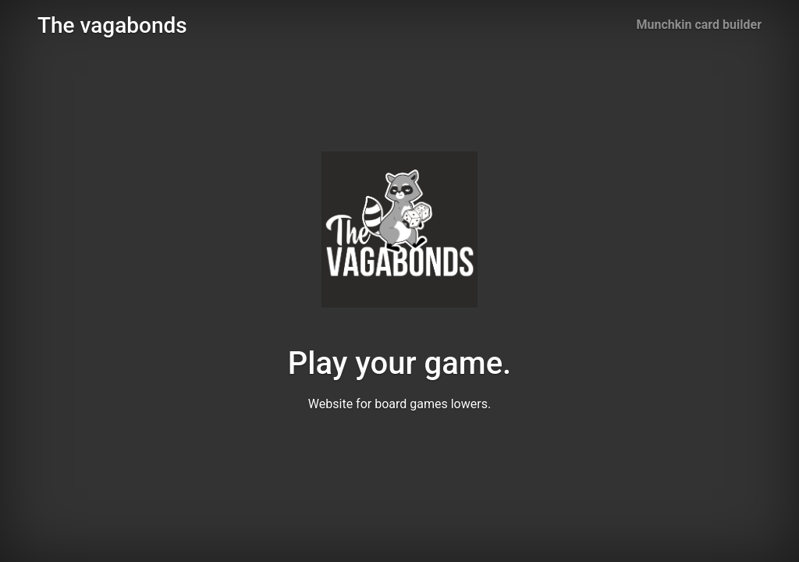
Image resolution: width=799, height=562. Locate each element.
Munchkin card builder (699, 24)
